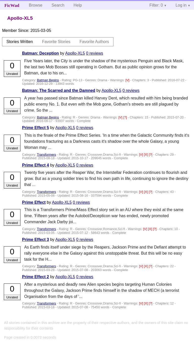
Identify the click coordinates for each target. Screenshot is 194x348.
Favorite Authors (94, 41)
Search (58, 5)
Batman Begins (48, 80)
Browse (35, 5)
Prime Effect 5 (35, 128)
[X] (146, 154)
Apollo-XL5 (75, 53)
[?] (125, 117)
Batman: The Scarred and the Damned (58, 90)
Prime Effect (33, 202)
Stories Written (19, 41)
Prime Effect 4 (35, 165)
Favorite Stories (56, 41)
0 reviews (94, 53)
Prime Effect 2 (35, 277)
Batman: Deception (40, 53)
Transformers (46, 154)
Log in (181, 5)
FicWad (12, 5)
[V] (127, 80)
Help (78, 5)
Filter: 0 (156, 5)
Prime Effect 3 (35, 239)
